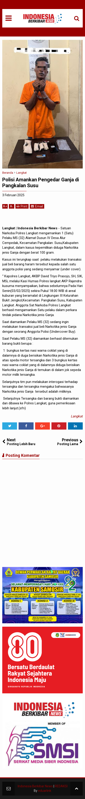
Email (37, 206)
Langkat (77, 416)
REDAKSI (61, 786)
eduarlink (44, 790)
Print (22, 206)
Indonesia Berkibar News (35, 786)
